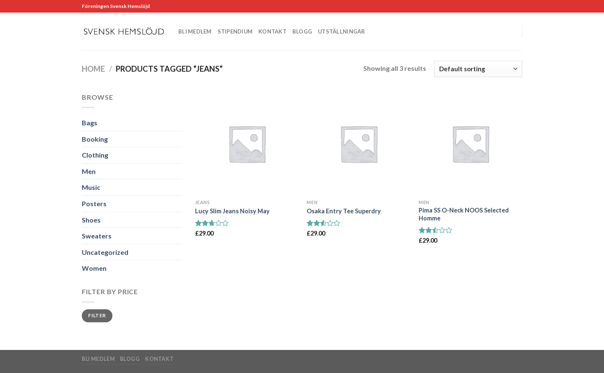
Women (94, 268)
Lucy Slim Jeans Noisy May (232, 211)
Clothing (95, 155)
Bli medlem (195, 31)
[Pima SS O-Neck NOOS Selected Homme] (470, 143)
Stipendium (235, 31)
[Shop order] (478, 69)
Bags (89, 123)
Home (93, 68)
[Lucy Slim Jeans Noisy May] (247, 143)
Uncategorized (105, 252)
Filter (97, 315)
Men (89, 171)
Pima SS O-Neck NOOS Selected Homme (464, 214)
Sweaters (97, 236)
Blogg (302, 31)
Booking (95, 139)
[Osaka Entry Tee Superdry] (358, 143)
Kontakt (272, 31)
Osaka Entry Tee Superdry (344, 211)
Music (91, 187)
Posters (94, 203)
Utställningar (341, 31)
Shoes (91, 220)
